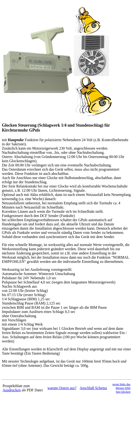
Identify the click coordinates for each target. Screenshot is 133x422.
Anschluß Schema (93, 388)
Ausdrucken (12, 390)
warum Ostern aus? (61, 388)
